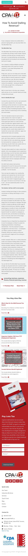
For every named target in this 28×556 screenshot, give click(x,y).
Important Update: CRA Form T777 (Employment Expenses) (11, 337)
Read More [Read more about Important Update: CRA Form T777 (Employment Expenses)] (5, 346)
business (14, 278)
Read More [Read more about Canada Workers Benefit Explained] (5, 377)
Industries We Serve (7, 493)
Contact (4, 506)
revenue (23, 280)
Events (4, 504)
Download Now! (8, 465)
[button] (25, 15)
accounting (7, 278)
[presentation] (13, 459)
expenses (21, 278)
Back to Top (5, 531)
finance (6, 280)
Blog (3, 501)
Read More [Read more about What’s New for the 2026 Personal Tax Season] (5, 313)
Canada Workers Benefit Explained (11, 369)
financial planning (15, 280)
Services (4, 496)
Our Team (4, 490)
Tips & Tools (5, 498)
